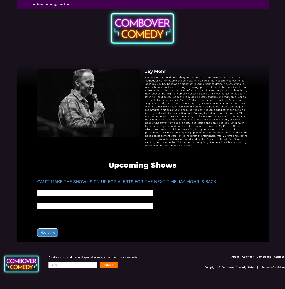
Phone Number (46, 200)
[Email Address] (72, 265)
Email (40, 187)
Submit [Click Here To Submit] (108, 265)
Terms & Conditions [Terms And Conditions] (273, 267)
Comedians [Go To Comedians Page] (264, 256)
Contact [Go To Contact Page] (279, 256)
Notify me (47, 232)
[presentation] (64, 219)
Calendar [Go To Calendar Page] (248, 256)
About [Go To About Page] (235, 256)
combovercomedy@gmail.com (51, 4)
